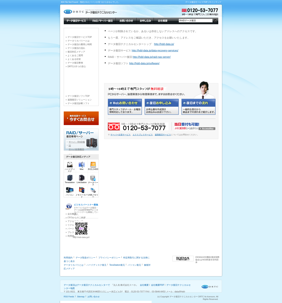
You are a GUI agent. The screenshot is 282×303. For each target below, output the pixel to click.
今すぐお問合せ (81, 118)
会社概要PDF (157, 285)
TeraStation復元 (117, 265)
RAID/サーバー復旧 (102, 20)
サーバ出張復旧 (76, 149)
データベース (93, 183)
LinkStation (82, 181)
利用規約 (68, 257)
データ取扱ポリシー (85, 257)
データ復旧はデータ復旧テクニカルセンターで (87, 285)
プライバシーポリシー (109, 257)
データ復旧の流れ (76, 48)
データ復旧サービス (76, 20)
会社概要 (162, 20)
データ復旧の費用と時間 (80, 44)
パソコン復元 (134, 265)
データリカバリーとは (79, 40)
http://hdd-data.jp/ (164, 44)
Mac (82, 168)
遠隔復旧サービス (163, 135)
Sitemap (80, 296)
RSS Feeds (69, 296)
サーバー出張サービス (120, 135)
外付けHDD (93, 168)
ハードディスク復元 (96, 265)
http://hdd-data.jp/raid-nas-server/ (152, 56)
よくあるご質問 (75, 55)
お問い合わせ (126, 20)
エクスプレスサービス (143, 135)
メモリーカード (82, 195)
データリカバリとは (74, 265)
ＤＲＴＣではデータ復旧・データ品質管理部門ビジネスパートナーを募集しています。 (86, 209)
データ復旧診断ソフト (79, 103)
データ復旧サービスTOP (196, 2)
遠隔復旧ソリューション (80, 99)
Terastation (70, 181)
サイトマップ (215, 2)
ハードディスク (70, 169)
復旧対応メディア (76, 51)
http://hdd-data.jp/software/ (144, 63)
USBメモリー (93, 195)
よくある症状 (74, 59)
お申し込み (145, 20)
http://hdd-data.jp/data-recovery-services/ (155, 50)
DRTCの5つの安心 (77, 66)
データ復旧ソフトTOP (79, 96)
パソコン (70, 194)
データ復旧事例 (75, 63)
